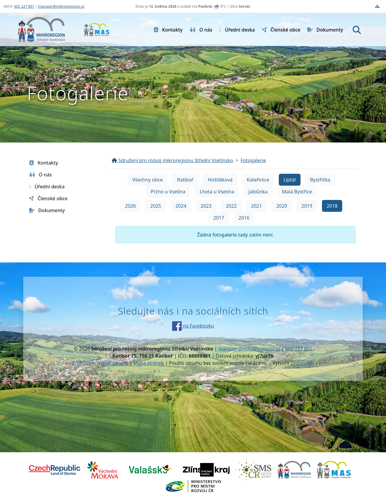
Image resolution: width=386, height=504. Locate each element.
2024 (180, 206)
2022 (231, 206)
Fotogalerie (253, 160)
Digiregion (302, 363)
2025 (155, 206)
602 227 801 (24, 6)
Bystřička (320, 179)
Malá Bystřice (297, 191)
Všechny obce (147, 179)
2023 (206, 206)
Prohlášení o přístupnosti (100, 363)
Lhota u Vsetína (217, 191)
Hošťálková (220, 179)
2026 (130, 206)
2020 (281, 206)
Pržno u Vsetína (168, 191)
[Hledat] (357, 29)
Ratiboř (185, 179)
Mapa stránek (148, 363)
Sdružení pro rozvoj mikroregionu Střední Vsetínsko (172, 160)
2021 (256, 206)
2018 (332, 206)
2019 (306, 206)
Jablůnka (258, 191)
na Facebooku (193, 326)
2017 (218, 218)
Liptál (290, 179)
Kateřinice (258, 179)
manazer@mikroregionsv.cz (61, 6)
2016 (244, 218)
